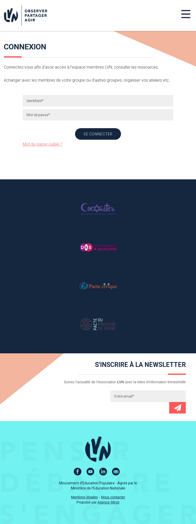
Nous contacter (113, 497)
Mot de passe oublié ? (42, 144)
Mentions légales (84, 497)
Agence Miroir (108, 502)
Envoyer (177, 407)
